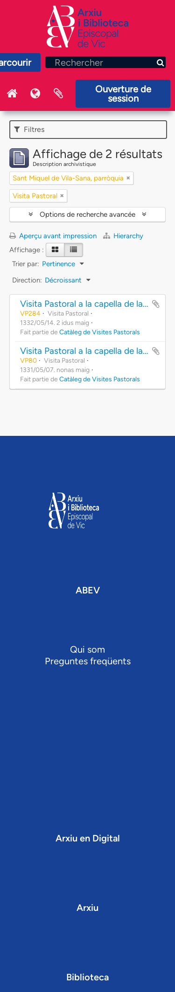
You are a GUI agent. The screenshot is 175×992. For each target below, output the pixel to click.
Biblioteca (87, 977)
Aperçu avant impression (53, 236)
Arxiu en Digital (88, 838)
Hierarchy (123, 236)
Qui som (87, 649)
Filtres (29, 129)
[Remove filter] (128, 178)
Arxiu (87, 907)
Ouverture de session (123, 93)
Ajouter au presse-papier (156, 304)
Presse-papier (58, 93)
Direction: (27, 280)
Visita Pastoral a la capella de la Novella (97, 303)
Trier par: (25, 264)
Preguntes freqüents (88, 661)
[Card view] (55, 250)
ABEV (88, 590)
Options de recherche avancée (87, 214)
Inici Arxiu (11, 93)
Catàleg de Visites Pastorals (99, 332)
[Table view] (73, 250)
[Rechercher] (105, 62)
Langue (35, 93)
